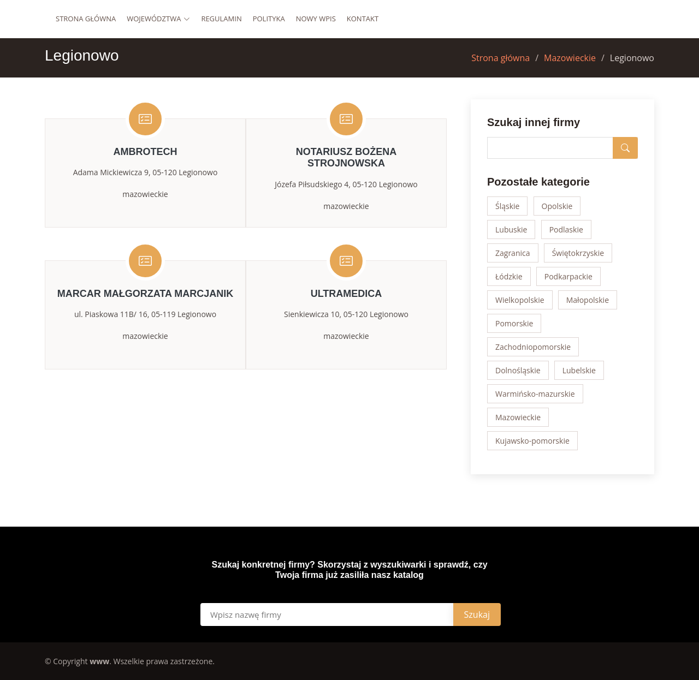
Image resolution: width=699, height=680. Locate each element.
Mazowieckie (570, 58)
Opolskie (557, 206)
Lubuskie (511, 229)
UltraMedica (346, 293)
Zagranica (512, 253)
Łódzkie (509, 276)
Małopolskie (587, 300)
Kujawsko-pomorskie (532, 441)
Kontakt (362, 18)
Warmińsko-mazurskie (535, 394)
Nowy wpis (316, 18)
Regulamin (221, 18)
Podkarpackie (568, 276)
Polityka (269, 18)
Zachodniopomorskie (533, 347)
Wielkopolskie (519, 300)
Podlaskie (566, 229)
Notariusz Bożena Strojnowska (346, 157)
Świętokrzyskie (578, 253)
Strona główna (86, 18)
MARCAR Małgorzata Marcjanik (145, 293)
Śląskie (507, 206)
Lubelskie (579, 370)
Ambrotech (145, 151)
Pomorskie (514, 323)
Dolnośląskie (518, 370)
